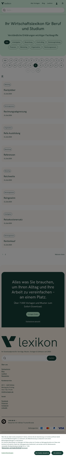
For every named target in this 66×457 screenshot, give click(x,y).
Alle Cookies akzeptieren (42, 453)
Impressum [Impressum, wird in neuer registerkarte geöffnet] (25, 448)
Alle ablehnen (57, 453)
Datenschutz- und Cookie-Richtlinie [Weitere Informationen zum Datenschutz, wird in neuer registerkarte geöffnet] (11, 448)
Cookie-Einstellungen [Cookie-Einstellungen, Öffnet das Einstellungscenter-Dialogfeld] (7, 453)
